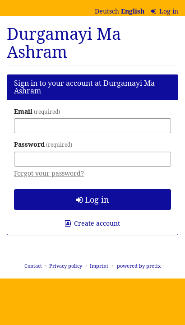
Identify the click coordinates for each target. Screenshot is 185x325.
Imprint (99, 265)
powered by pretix (139, 265)
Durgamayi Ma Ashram (64, 43)
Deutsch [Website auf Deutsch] (107, 11)
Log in (165, 11)
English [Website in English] (132, 11)
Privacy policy (65, 265)
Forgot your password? (49, 173)
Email (37, 111)
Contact (33, 265)
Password (43, 144)
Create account (92, 223)
